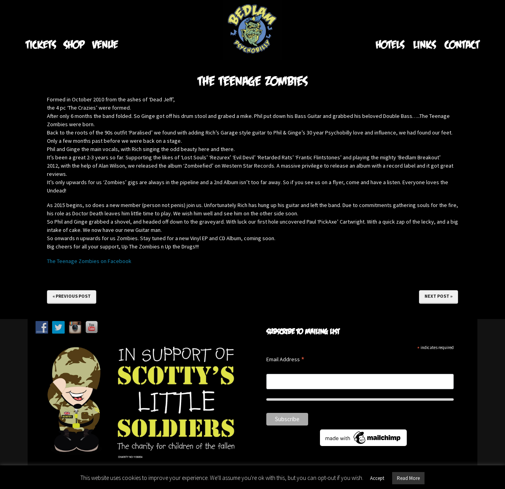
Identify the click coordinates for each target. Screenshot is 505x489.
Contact (462, 44)
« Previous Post (71, 296)
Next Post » (439, 296)
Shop (74, 44)
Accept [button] (377, 478)
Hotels (390, 44)
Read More (408, 478)
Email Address (285, 360)
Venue (105, 44)
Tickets (41, 44)
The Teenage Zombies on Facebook (89, 261)
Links (424, 44)
